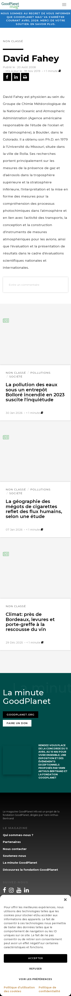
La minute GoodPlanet (20, 862)
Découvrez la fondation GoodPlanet (30, 869)
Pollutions (40, 372)
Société (16, 376)
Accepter (35, 958)
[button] (65, 900)
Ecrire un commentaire (24, 284)
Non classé (13, 41)
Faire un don (17, 723)
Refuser (35, 968)
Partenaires (12, 842)
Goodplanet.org (20, 714)
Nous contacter (15, 849)
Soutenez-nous (14, 856)
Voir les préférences (35, 979)
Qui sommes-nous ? (18, 835)
